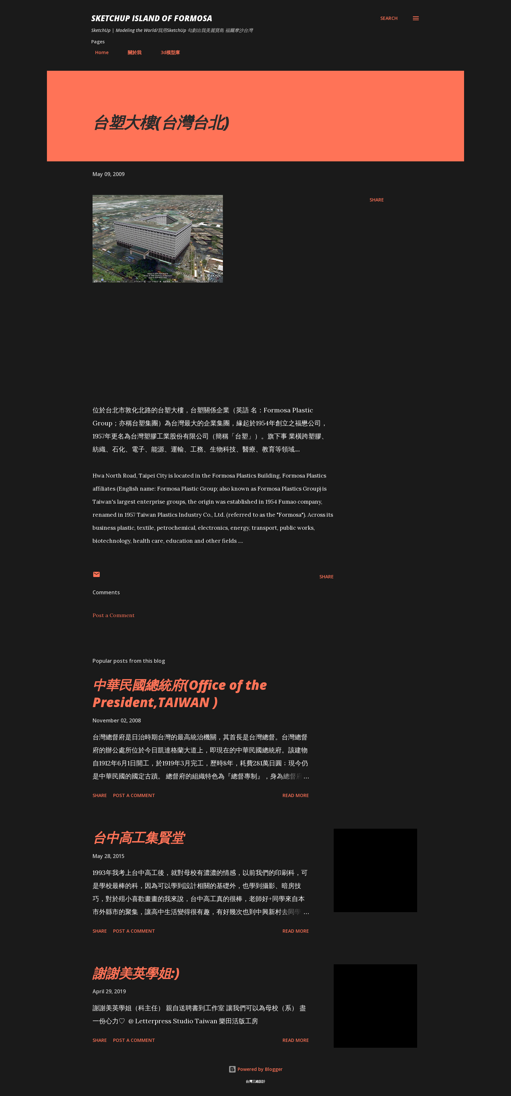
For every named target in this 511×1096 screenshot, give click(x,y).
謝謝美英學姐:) (136, 973)
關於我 (131, 52)
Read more (296, 795)
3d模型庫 (166, 52)
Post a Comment (114, 615)
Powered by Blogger (255, 1069)
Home (98, 52)
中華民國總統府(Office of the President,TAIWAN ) (180, 693)
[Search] (389, 18)
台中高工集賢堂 (138, 837)
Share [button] (377, 200)
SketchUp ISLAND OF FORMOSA (151, 18)
